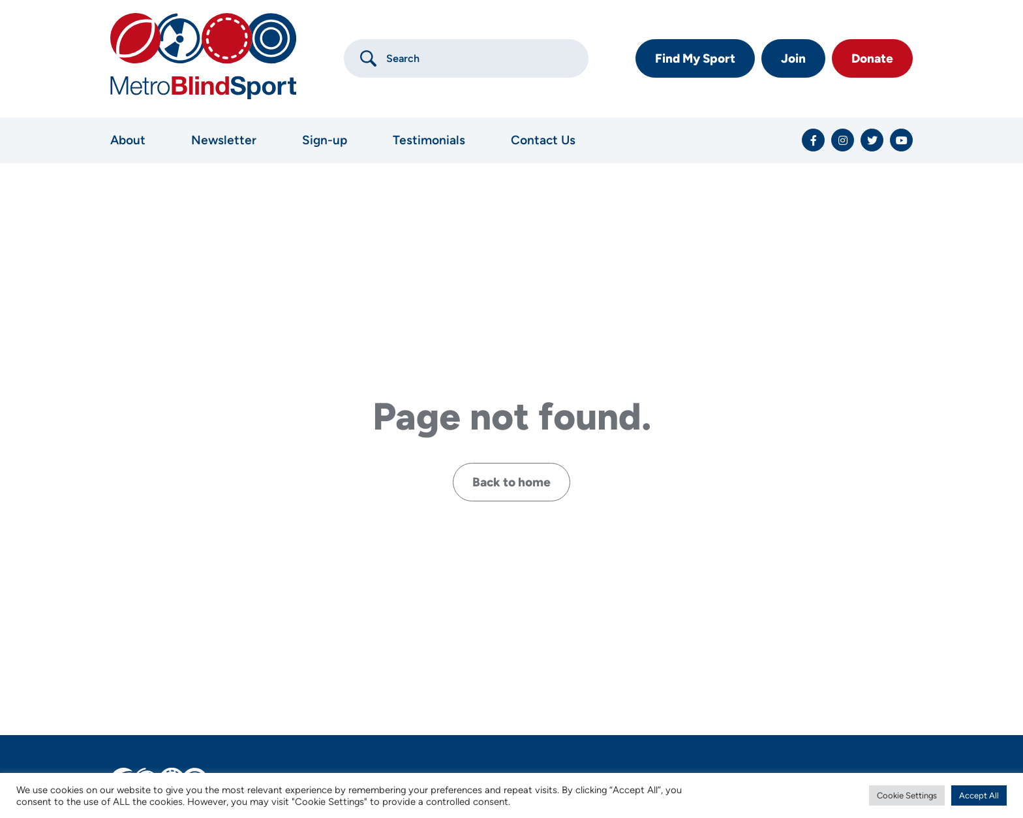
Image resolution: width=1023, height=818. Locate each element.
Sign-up (324, 140)
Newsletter (223, 140)
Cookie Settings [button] (907, 795)
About (127, 140)
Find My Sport (695, 58)
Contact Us (543, 140)
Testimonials (429, 140)
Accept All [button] (979, 795)
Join (793, 58)
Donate (872, 58)
